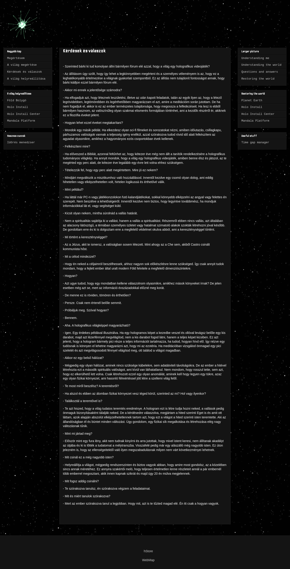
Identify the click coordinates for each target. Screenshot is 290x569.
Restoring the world (257, 78)
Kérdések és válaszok (24, 72)
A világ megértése (22, 65)
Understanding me (255, 58)
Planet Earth (251, 100)
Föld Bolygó (16, 100)
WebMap (148, 560)
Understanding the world (261, 65)
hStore (148, 551)
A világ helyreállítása (26, 78)
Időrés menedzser (21, 142)
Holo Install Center (23, 114)
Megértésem (16, 58)
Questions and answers (259, 72)
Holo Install (17, 107)
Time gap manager (255, 142)
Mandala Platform (21, 120)
